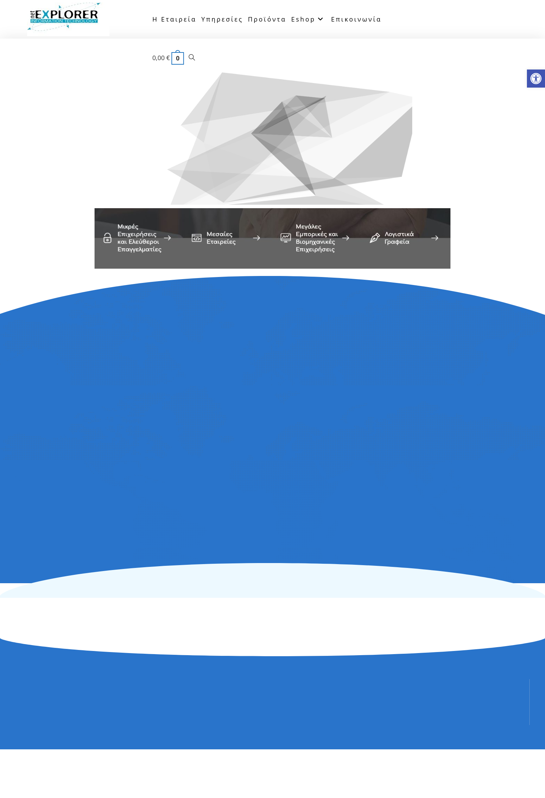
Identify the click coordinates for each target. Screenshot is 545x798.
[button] (536, 79)
